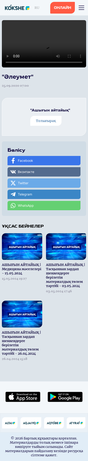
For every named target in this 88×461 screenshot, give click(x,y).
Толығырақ (46, 121)
